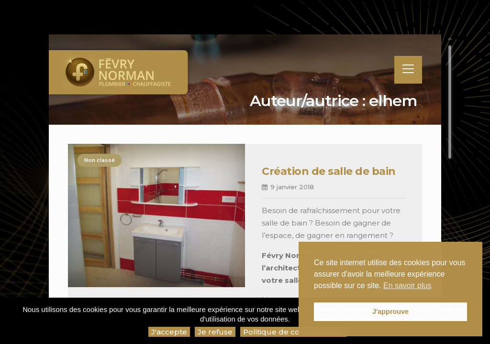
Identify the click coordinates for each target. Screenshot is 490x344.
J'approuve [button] (390, 311)
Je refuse (215, 331)
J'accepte (169, 331)
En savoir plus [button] (407, 285)
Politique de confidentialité (293, 331)
